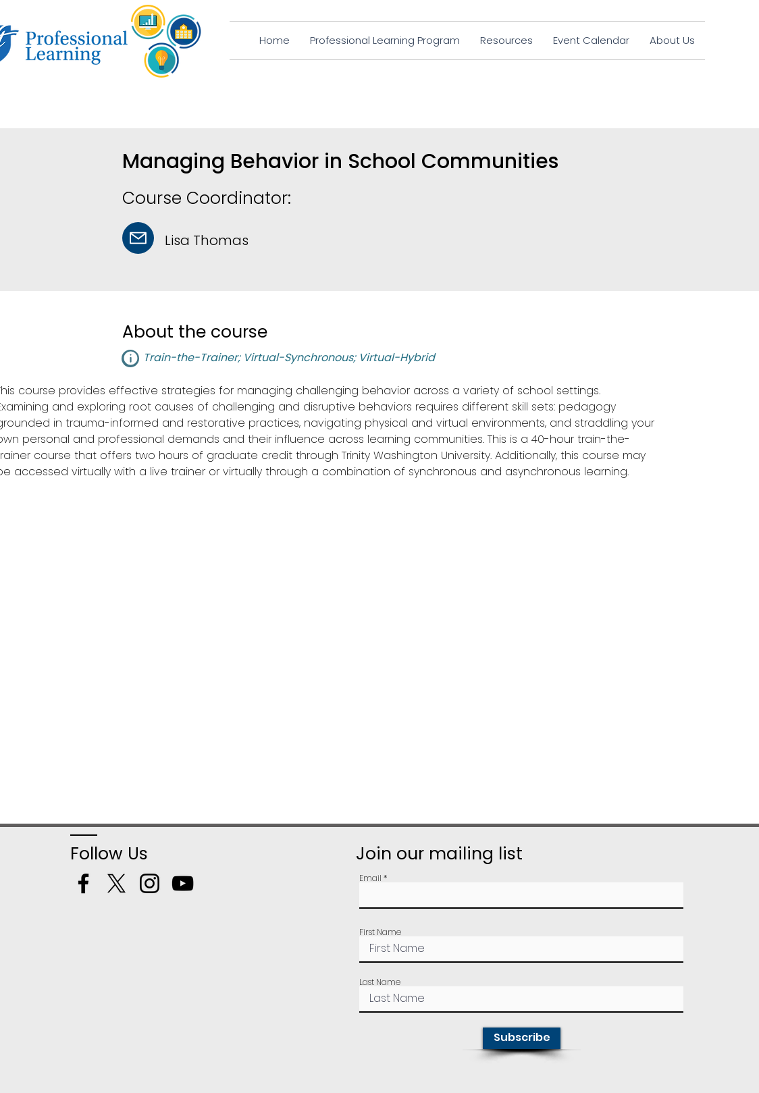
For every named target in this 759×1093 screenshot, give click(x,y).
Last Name (379, 982)
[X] (116, 883)
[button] (130, 358)
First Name (380, 932)
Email (370, 878)
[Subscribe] (521, 1038)
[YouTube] (182, 883)
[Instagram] (149, 883)
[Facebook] (83, 883)
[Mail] (138, 238)
